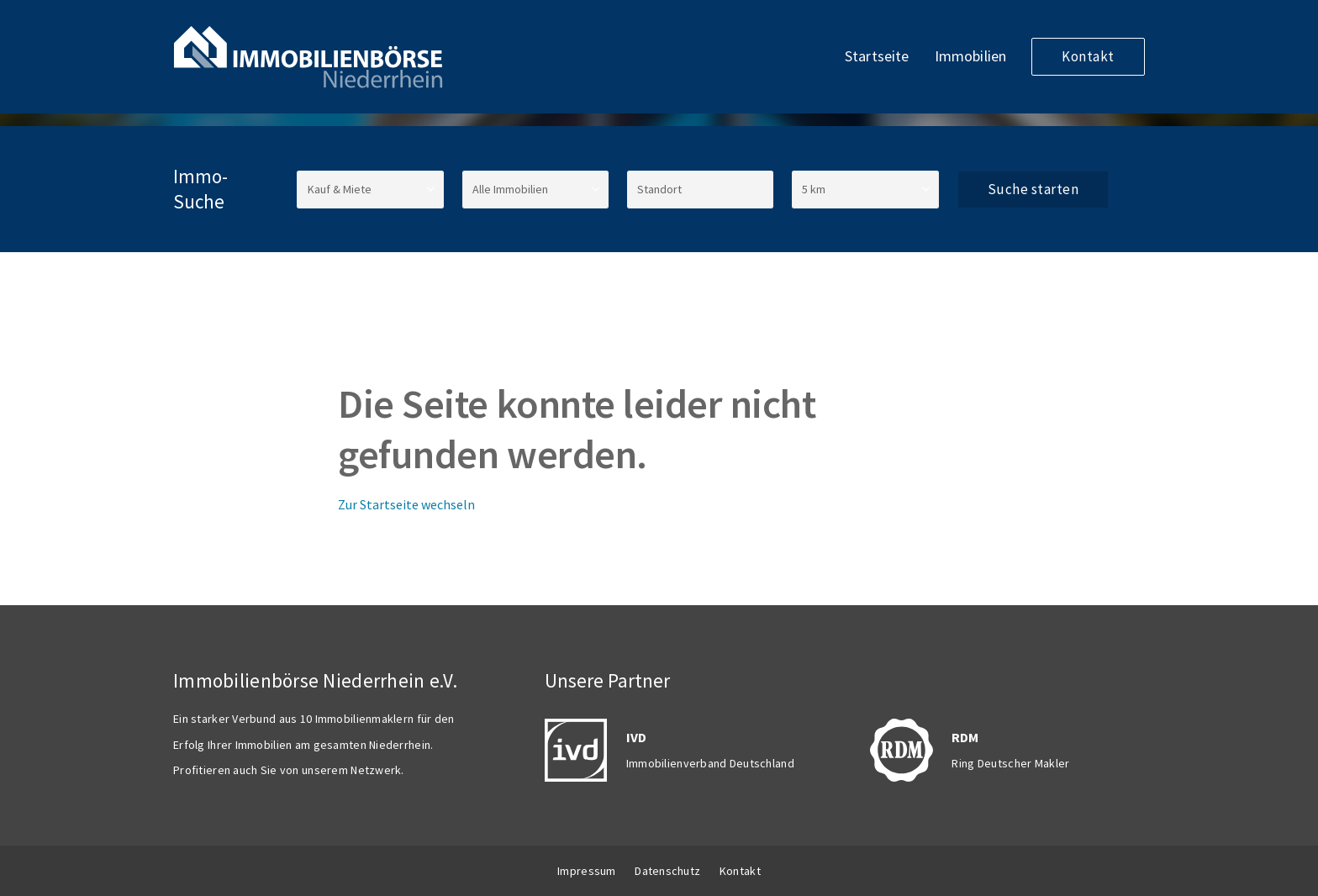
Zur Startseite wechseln (406, 504)
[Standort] (700, 189)
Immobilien (971, 56)
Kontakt (1088, 56)
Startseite (877, 56)
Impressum (586, 870)
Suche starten (1033, 189)
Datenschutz (667, 870)
